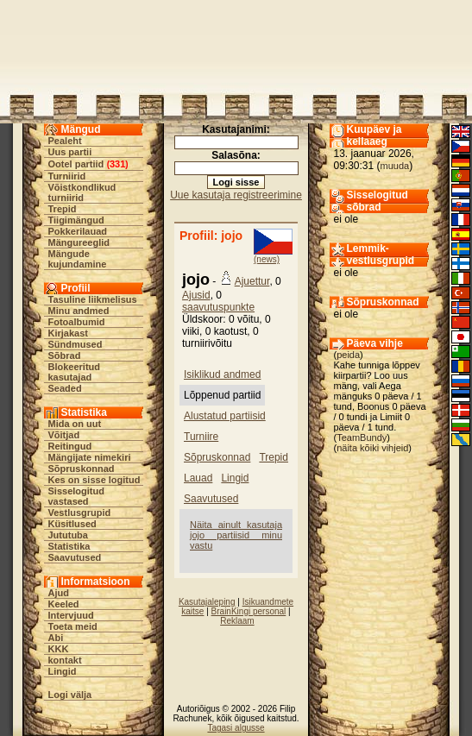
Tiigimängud (76, 220)
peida (348, 354)
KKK (58, 649)
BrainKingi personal (248, 611)
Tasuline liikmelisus (92, 299)
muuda (395, 165)
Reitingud (70, 446)
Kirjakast (68, 333)
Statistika (69, 546)
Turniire (201, 437)
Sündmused (75, 344)
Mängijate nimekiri (89, 457)
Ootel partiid (76, 164)
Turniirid (67, 176)
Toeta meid (73, 626)
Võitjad (64, 435)
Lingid (62, 671)
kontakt (65, 660)
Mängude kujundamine (77, 258)
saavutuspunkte (218, 307)
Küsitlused (72, 524)
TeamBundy (362, 437)
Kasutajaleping (207, 602)
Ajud (58, 593)
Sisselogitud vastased (76, 496)
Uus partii (70, 152)
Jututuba (68, 535)
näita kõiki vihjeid (372, 448)
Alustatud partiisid (225, 416)
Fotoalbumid (76, 322)
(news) (267, 259)
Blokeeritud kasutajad (74, 372)
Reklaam (237, 621)
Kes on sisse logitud (94, 480)
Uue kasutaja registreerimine (236, 195)
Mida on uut (75, 423)
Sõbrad (64, 355)
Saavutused (75, 557)
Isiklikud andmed (222, 374)
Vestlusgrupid (79, 512)
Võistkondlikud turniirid (82, 192)
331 (117, 164)
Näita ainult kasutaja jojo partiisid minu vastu (236, 534)
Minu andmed (79, 310)
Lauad (198, 478)
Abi (56, 637)
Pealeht (65, 140)
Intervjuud (71, 615)
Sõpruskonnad (81, 468)
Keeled (63, 604)
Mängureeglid (79, 242)
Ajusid (196, 295)
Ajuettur (252, 281)
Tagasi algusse (235, 728)
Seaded (65, 388)
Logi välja (70, 694)
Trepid (62, 209)
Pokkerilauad (77, 231)
